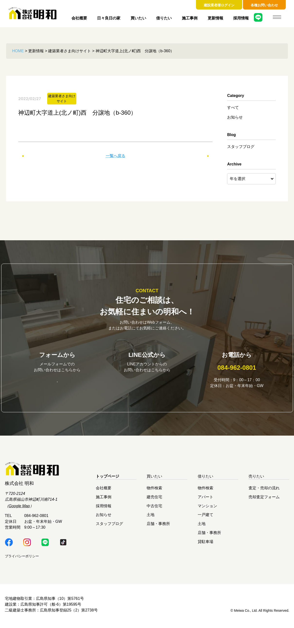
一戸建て (205, 518)
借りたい (164, 18)
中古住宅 (154, 509)
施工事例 (189, 18)
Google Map (19, 509)
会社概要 (79, 18)
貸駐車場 (205, 544)
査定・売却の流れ (264, 491)
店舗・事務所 (158, 527)
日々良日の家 (108, 18)
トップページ (107, 479)
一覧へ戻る (115, 156)
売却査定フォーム (264, 500)
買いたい (138, 18)
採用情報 (241, 18)
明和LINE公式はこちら (147, 384)
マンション (207, 509)
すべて (233, 107)
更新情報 (215, 18)
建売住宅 (154, 500)
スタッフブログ (240, 147)
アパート (205, 500)
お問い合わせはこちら (57, 385)
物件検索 (154, 491)
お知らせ (235, 117)
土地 (150, 518)
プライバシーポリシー (22, 559)
